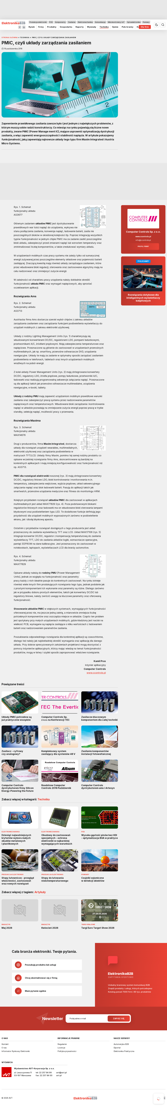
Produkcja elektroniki (38, 22)
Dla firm (145, 27)
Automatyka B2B (121, 1044)
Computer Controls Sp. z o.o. (143, 231)
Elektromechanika (85, 22)
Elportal (117, 1047)
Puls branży (127, 27)
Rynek (32, 27)
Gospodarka (66, 27)
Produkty (51, 27)
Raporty (80, 27)
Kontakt (5, 1044)
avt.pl (59, 1075)
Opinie (115, 27)
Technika (104, 27)
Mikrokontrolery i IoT (116, 22)
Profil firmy (143, 246)
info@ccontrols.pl (143, 240)
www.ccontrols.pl (96, 672)
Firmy (41, 27)
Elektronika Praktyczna (124, 1051)
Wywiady (91, 27)
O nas (4, 1047)
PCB (51, 22)
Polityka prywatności (67, 1051)
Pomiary (146, 22)
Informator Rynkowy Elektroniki (16, 1051)
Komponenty (60, 22)
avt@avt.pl (61, 1072)
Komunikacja (100, 22)
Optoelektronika (133, 22)
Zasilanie (71, 22)
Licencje (61, 1047)
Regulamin (62, 1044)
